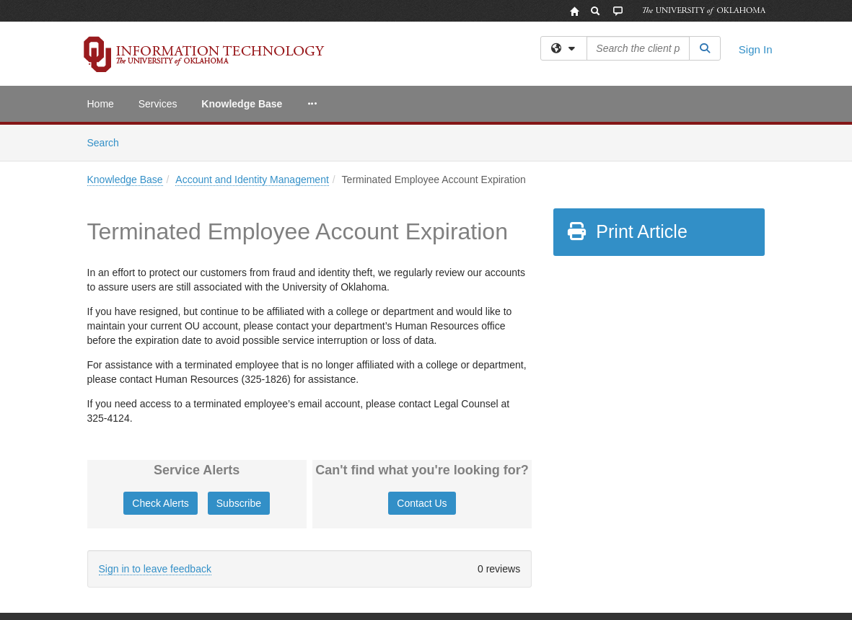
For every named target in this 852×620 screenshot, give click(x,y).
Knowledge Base (241, 104)
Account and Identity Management (251, 179)
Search (108, 142)
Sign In (756, 49)
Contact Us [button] (422, 503)
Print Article (627, 231)
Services (158, 104)
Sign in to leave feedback (155, 569)
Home (100, 104)
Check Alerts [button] (160, 503)
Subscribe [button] (238, 503)
